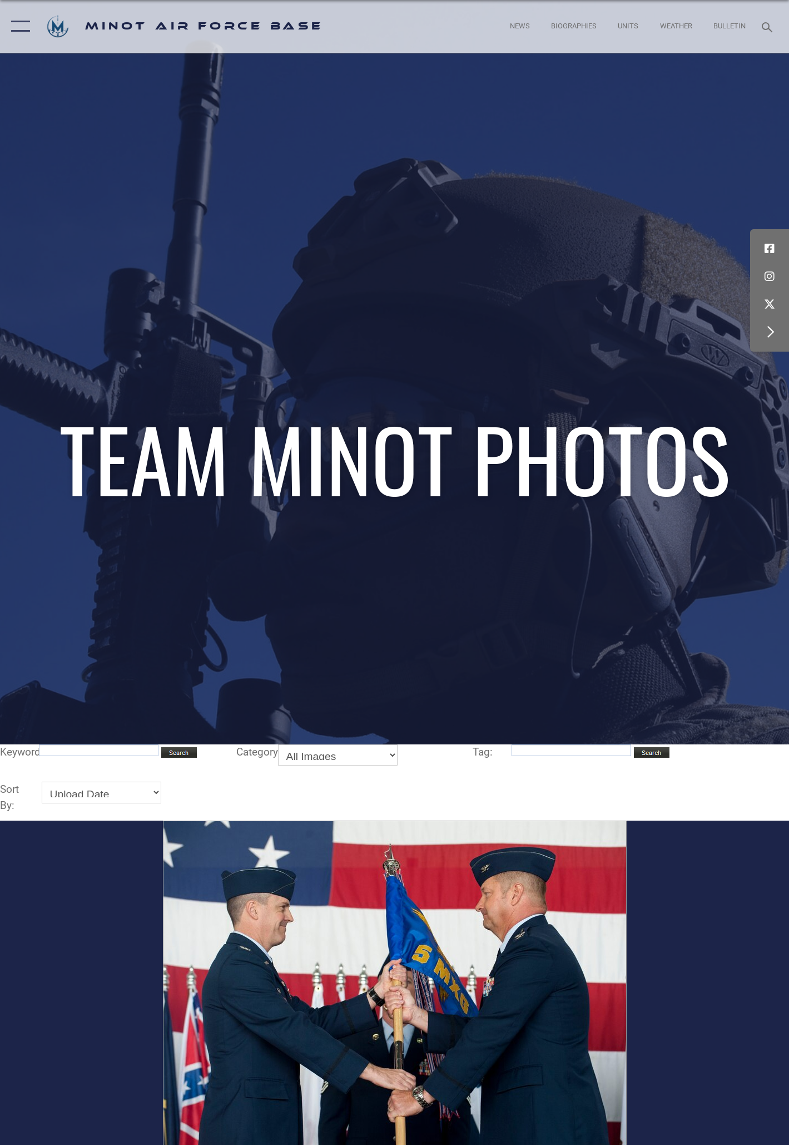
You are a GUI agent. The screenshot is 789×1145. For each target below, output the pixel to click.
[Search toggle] (768, 26)
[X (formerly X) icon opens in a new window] (769, 304)
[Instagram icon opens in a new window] (769, 276)
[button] (18, 26)
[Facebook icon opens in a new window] (769, 249)
